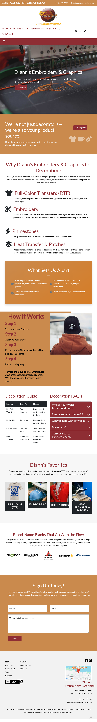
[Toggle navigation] (3, 41)
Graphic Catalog (53, 28)
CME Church (7, 34)
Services (23, 668)
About (12, 28)
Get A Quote (80, 127)
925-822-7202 (61, 3)
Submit (15, 638)
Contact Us (21, 87)
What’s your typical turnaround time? (63, 406)
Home (5, 28)
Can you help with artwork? (68, 420)
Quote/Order (26, 665)
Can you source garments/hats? (61, 435)
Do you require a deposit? (67, 414)
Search (8, 672)
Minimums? (59, 427)
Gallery (23, 661)
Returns (8, 675)
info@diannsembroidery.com (82, 3)
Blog (19, 28)
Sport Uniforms (37, 28)
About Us (9, 665)
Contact (26, 28)
